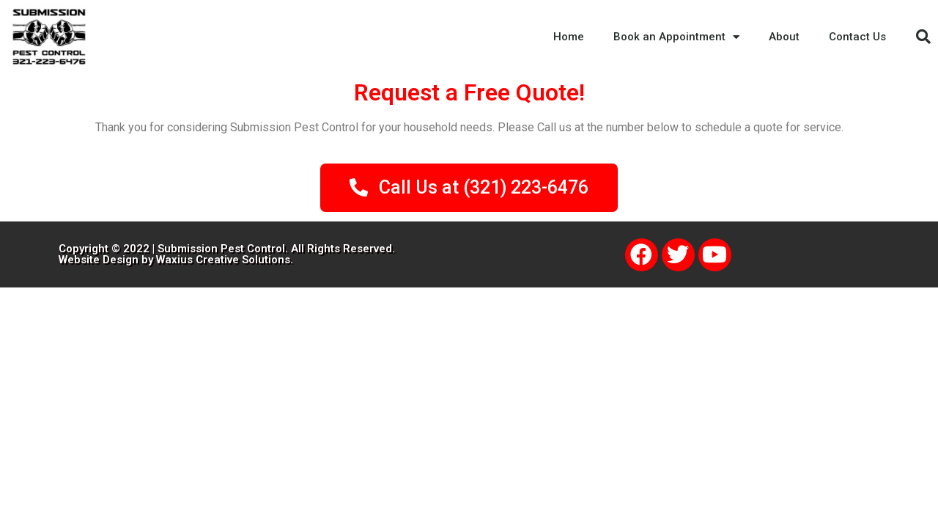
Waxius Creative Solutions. (224, 259)
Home (568, 36)
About (784, 36)
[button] (923, 36)
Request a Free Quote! (469, 92)
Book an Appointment (676, 37)
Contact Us (857, 36)
